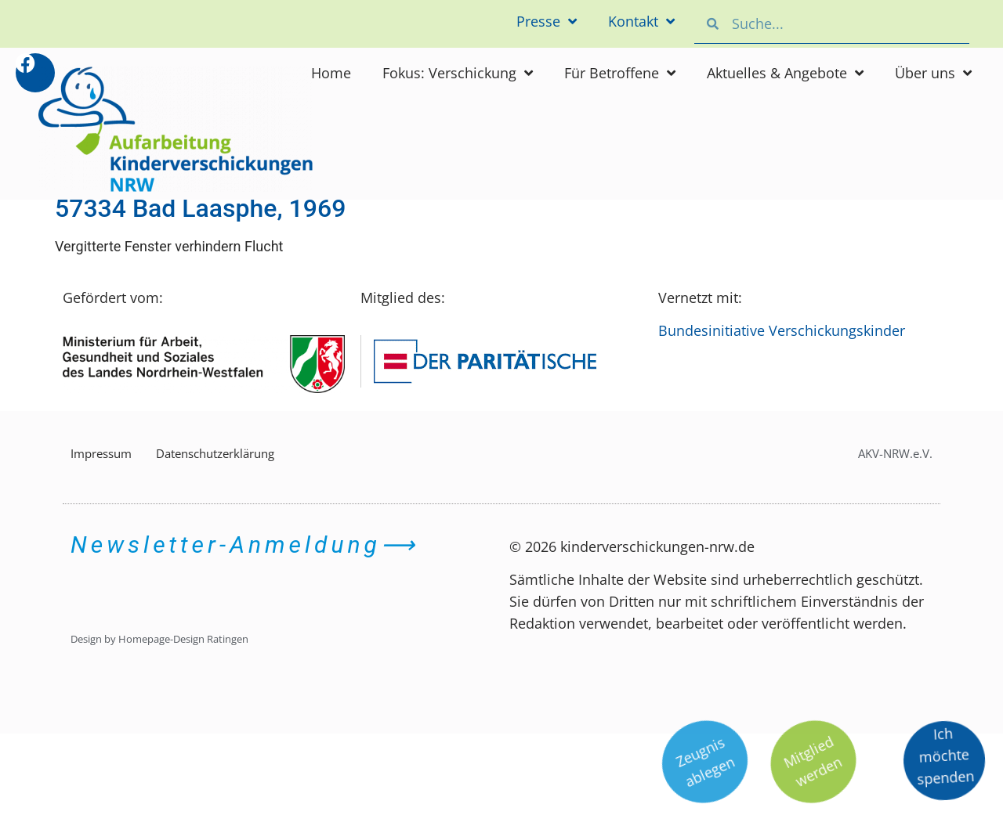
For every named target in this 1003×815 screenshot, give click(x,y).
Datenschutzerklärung (215, 453)
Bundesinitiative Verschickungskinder (781, 330)
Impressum (101, 453)
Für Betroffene (619, 73)
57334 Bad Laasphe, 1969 (200, 208)
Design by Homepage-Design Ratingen (159, 639)
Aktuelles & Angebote (785, 73)
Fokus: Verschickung (457, 73)
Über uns (933, 73)
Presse (546, 21)
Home (331, 72)
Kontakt (641, 21)
